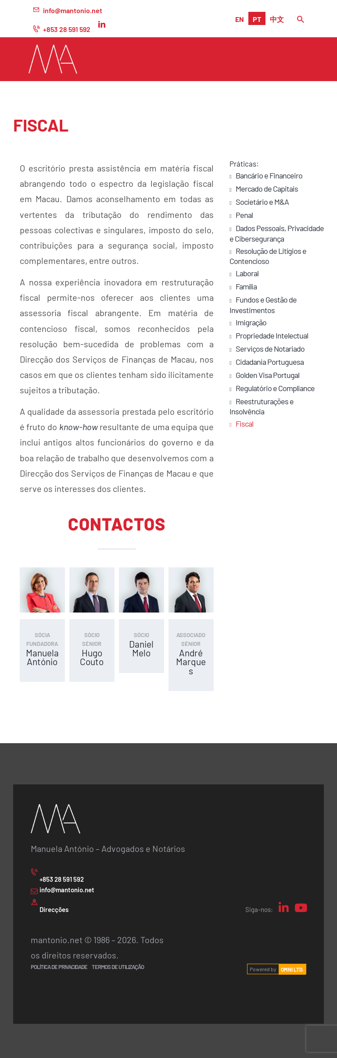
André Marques (191, 661)
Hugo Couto (92, 657)
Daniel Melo (141, 648)
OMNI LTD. (292, 969)
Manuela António (42, 657)
